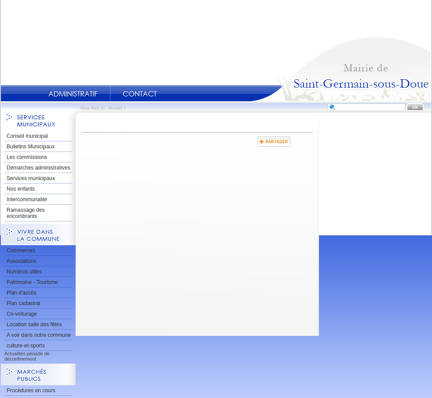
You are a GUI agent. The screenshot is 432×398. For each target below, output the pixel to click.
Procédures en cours (31, 390)
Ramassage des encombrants (26, 213)
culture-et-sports (26, 346)
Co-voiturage (22, 314)
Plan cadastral (23, 303)
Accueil (341, 68)
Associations (21, 261)
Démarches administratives (38, 168)
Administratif (73, 94)
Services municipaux (31, 178)
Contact (139, 94)
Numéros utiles (24, 272)
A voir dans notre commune (39, 335)
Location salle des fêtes (34, 324)
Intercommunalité (27, 199)
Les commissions (27, 157)
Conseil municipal (27, 136)
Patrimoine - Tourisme (32, 282)
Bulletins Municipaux (31, 147)
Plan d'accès (22, 293)
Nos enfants (21, 189)
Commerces (21, 250)
